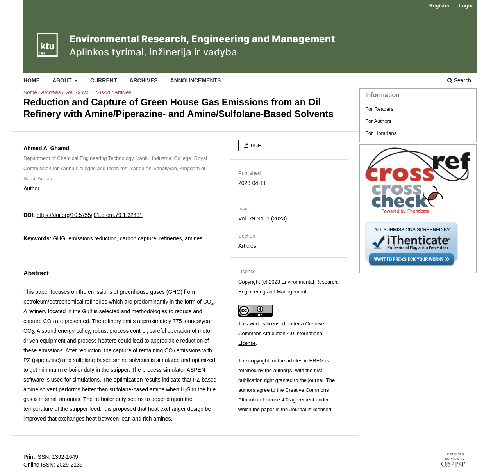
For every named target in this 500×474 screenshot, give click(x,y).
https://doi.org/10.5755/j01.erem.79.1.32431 (89, 215)
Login (466, 6)
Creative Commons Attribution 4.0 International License (281, 333)
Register (439, 6)
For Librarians (380, 133)
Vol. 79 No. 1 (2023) (87, 92)
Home (31, 80)
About (62, 80)
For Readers (379, 109)
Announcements (195, 80)
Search (459, 80)
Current (103, 80)
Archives (143, 80)
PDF (255, 145)
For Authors (378, 121)
